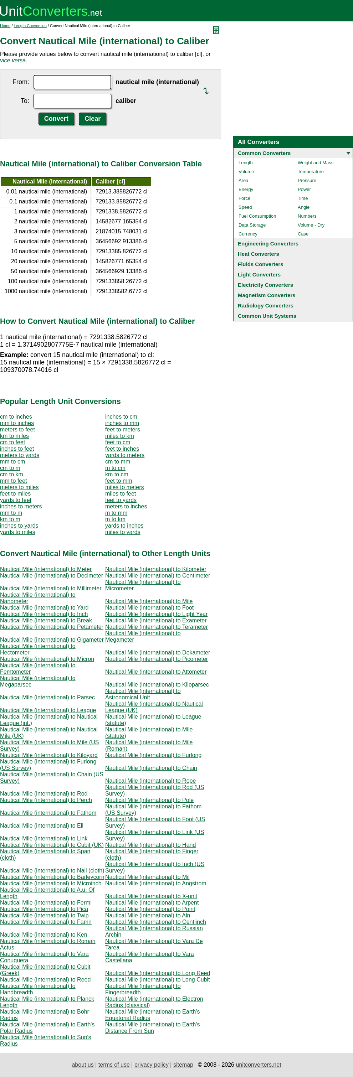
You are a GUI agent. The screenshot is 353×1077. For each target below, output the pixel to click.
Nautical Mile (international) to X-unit (151, 896)
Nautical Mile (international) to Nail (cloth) (52, 871)
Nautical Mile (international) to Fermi (46, 903)
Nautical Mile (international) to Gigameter (52, 640)
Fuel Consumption (257, 216)
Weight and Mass (315, 162)
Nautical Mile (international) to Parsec (47, 697)
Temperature (311, 171)
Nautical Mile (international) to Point (150, 909)
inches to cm (121, 417)
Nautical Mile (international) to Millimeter (51, 588)
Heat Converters (258, 254)
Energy (246, 189)
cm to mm (117, 462)
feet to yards (121, 500)
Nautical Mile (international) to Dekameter (157, 652)
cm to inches (16, 417)
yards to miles (17, 532)
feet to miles (15, 494)
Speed (245, 207)
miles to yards (122, 532)
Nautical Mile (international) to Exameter (156, 620)
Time (303, 198)
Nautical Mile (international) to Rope (150, 781)
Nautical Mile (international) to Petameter (51, 627)
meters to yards (19, 455)
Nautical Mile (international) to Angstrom (155, 883)
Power (304, 189)
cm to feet (12, 442)
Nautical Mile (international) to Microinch (51, 883)
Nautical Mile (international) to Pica (44, 909)
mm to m (11, 513)
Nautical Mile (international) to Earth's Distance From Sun (152, 1027)
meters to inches (126, 506)
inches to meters (21, 506)
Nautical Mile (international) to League (48, 710)
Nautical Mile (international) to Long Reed (157, 973)
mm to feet (13, 481)
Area (243, 180)
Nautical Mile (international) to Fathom (48, 813)
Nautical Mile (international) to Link (43, 838)
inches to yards (19, 526)
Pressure (307, 180)
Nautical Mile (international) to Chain (151, 768)
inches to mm (122, 423)
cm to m (10, 468)
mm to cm (12, 462)
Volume (246, 171)
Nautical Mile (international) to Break (46, 620)
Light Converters (259, 274)
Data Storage (252, 225)
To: (25, 100)
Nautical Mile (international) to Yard (44, 608)
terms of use (114, 1065)
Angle (303, 207)
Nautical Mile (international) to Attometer (156, 672)
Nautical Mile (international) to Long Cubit (157, 980)
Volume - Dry (311, 225)
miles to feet (120, 494)
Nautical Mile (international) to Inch (44, 614)
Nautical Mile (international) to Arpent (152, 903)
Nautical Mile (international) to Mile (149, 601)
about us (82, 1065)
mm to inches (17, 423)
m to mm (116, 513)
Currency (248, 234)
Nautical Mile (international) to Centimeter (157, 576)
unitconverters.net (258, 1065)
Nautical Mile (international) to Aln (147, 915)
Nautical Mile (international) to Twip (44, 915)
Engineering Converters (268, 243)
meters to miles (19, 487)
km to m (10, 519)
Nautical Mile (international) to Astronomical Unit (143, 694)
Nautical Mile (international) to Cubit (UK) (52, 845)
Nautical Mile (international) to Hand (150, 845)
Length (246, 162)
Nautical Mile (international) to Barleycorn (52, 877)
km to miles (14, 436)
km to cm (116, 474)
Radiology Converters (265, 305)
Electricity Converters (265, 285)
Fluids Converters (260, 264)
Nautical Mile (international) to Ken (43, 935)
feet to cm (117, 442)
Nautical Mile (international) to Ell (41, 826)
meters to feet (17, 429)
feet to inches (122, 449)
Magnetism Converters (267, 295)
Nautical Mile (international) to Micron (47, 659)
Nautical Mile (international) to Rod (43, 794)
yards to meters (124, 455)
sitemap (183, 1065)
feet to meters (122, 429)
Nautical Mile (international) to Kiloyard (49, 755)
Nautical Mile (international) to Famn (46, 922)
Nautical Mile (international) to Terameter (156, 627)
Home (5, 26)
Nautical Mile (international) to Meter (46, 569)
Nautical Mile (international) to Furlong (153, 755)
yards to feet (15, 500)
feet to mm (118, 481)
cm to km (11, 474)
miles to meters (124, 487)
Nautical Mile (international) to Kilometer (155, 569)
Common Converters (264, 153)
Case (303, 234)
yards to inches (124, 526)
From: (20, 82)
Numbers (307, 216)
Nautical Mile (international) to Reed (45, 980)
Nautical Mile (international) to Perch (46, 800)
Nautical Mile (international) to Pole (149, 800)
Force (244, 198)
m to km (115, 519)
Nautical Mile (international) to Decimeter (51, 576)
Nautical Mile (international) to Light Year (156, 614)
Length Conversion (30, 26)
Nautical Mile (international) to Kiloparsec (157, 685)
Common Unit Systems (267, 316)
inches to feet (17, 449)
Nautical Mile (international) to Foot (149, 608)
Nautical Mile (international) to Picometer (156, 659)
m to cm (115, 468)
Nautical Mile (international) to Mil (147, 877)
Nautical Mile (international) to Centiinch (155, 922)
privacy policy (151, 1065)
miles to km (119, 436)
